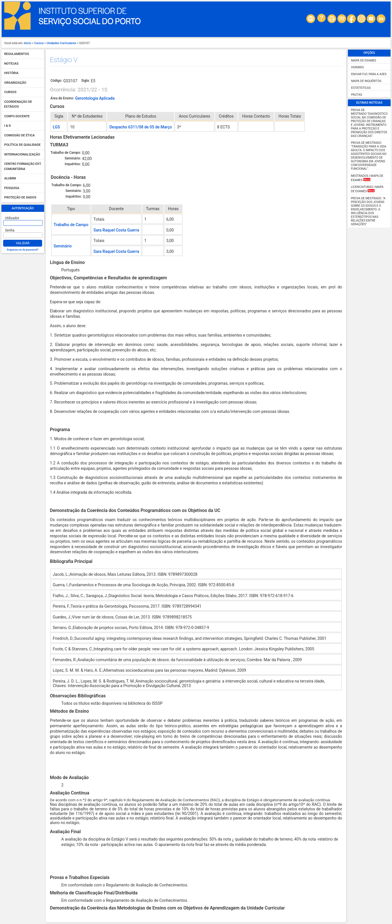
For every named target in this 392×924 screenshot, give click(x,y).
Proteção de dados (20, 198)
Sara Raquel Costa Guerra (116, 230)
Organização (15, 83)
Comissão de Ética (19, 135)
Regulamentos (16, 54)
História (11, 73)
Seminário (63, 246)
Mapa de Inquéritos (366, 81)
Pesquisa (11, 188)
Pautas (356, 95)
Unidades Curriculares (61, 43)
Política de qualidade (22, 145)
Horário (357, 67)
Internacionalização (22, 154)
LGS (56, 127)
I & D (7, 126)
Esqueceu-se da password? (22, 249)
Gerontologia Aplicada (95, 98)
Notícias (11, 63)
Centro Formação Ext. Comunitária (23, 166)
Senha (10, 230)
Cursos (39, 43)
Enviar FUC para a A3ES (369, 74)
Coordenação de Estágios (18, 104)
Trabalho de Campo (71, 224)
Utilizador (12, 218)
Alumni (10, 179)
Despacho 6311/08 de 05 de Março (140, 127)
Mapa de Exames (363, 60)
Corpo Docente (17, 116)
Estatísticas (361, 88)
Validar (23, 243)
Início (27, 43)
